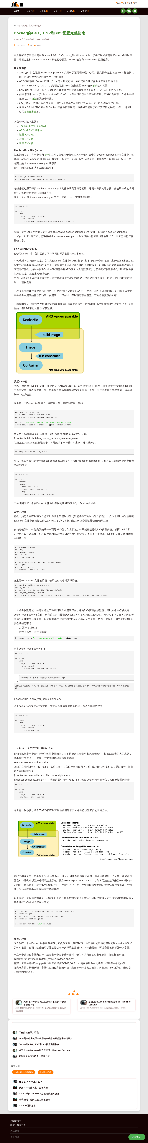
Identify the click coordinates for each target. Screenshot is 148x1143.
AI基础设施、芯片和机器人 (28, 25)
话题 (123, 2)
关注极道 (14, 1130)
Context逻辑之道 (27, 1105)
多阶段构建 (30, 111)
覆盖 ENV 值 (26, 143)
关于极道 (14, 1137)
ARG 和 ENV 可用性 (30, 130)
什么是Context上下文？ (30, 1082)
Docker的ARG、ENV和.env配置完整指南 (49, 33)
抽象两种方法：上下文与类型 (33, 1088)
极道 (17, 10)
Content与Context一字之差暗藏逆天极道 (39, 1093)
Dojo (118, 2)
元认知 (30, 11)
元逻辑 (44, 11)
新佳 (129, 2)
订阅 (135, 2)
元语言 (84, 11)
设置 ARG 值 (26, 134)
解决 (95, 85)
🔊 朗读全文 (137, 1137)
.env (46, 154)
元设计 (57, 11)
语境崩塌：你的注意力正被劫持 (34, 1099)
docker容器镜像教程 (23, 1072)
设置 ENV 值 (26, 139)
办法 (34, 98)
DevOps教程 (46, 1072)
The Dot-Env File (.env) (32, 126)
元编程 (71, 11)
